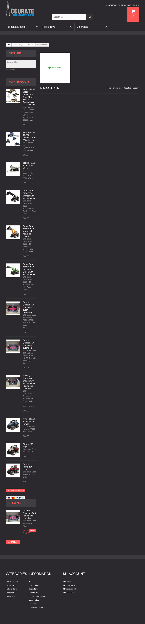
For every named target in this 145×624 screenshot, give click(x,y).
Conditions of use (36, 607)
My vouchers (68, 593)
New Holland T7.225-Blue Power (29, 421)
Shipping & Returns (37, 596)
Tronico (30, 45)
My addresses (69, 585)
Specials (15, 503)
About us (32, 604)
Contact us (111, 5)
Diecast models (12, 581)
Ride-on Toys (11, 589)
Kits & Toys (18, 45)
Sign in (136, 5)
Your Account (124, 5)
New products (19, 81)
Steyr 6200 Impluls (28, 445)
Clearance (10, 593)
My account (74, 574)
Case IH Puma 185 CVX (27, 466)
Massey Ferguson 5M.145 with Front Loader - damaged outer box (29, 382)
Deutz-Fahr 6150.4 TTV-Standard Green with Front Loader (29, 269)
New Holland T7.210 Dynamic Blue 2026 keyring (29, 136)
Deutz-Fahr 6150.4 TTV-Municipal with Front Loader (28, 231)
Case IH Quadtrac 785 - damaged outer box (29, 344)
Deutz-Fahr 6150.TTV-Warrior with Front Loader (29, 194)
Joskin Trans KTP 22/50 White (29, 165)
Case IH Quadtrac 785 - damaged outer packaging (29, 307)
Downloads (10, 596)
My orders (67, 581)
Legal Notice (34, 600)
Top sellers (33, 589)
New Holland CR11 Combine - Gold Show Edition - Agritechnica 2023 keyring (29, 97)
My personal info (70, 589)
